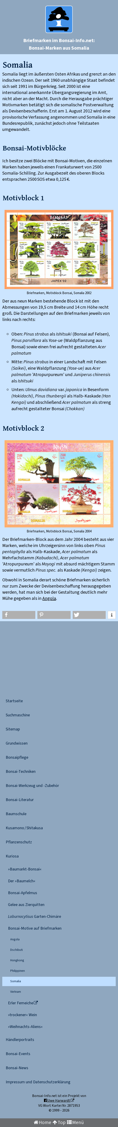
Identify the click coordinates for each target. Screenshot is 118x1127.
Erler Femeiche (23, 1003)
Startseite (14, 701)
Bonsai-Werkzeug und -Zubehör (32, 786)
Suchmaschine (18, 715)
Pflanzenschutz (19, 842)
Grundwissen (17, 743)
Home (42, 1122)
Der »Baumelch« (21, 881)
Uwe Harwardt (59, 1100)
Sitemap (13, 729)
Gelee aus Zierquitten (26, 905)
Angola (49, 598)
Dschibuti (16, 950)
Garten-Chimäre (34, 916)
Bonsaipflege (17, 757)
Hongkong (17, 960)
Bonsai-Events (18, 1054)
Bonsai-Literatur (20, 800)
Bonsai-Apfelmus (22, 893)
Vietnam (15, 992)
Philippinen (17, 971)
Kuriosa (12, 856)
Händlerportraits (20, 1040)
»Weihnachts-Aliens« (25, 1027)
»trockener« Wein (22, 1015)
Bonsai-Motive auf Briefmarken (35, 928)
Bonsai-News (17, 1068)
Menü (75, 1122)
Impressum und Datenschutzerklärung (38, 1082)
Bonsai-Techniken (21, 771)
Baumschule (16, 814)
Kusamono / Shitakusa (24, 828)
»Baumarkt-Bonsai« (24, 869)
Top (59, 1122)
